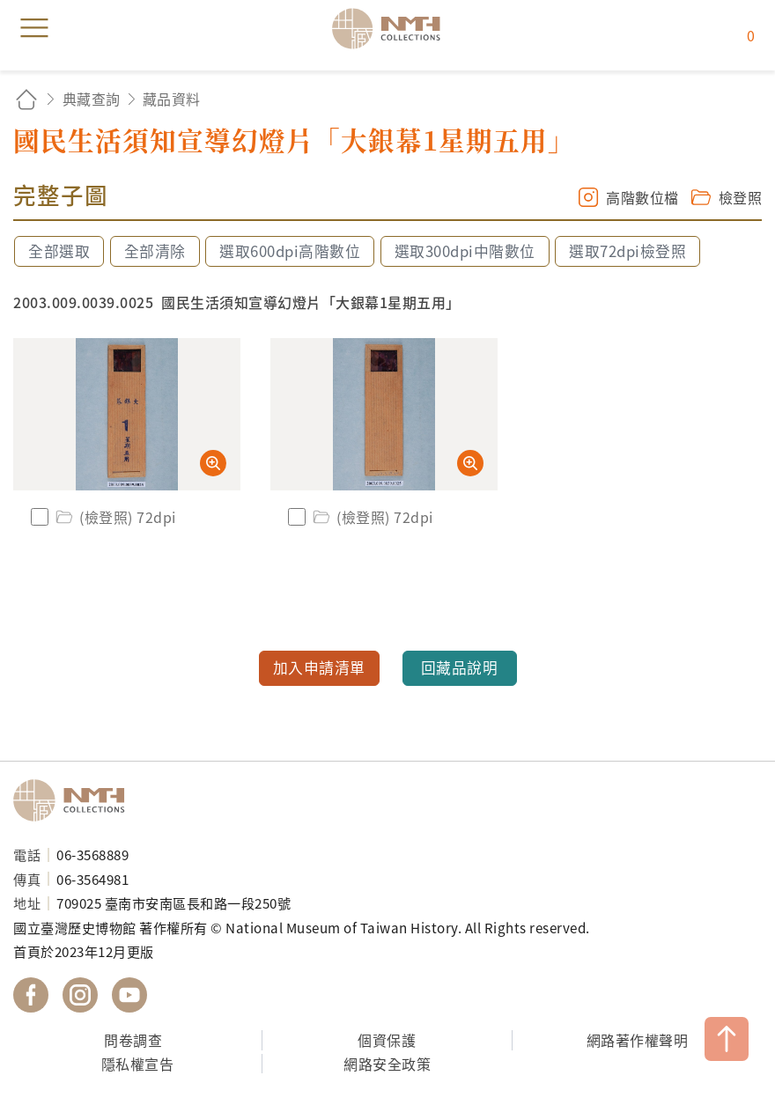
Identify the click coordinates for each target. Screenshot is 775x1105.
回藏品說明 (459, 667)
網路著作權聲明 (638, 1040)
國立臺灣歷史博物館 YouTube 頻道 (129, 995)
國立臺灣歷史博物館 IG (80, 995)
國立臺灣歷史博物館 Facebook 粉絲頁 (30, 995)
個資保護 (387, 1040)
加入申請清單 (319, 667)
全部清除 (155, 251)
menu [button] (34, 28)
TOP (727, 1039)
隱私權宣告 (137, 1063)
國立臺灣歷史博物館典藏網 (392, 28)
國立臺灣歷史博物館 (75, 800)
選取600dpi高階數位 (289, 251)
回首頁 (26, 99)
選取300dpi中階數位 (465, 251)
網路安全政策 (387, 1063)
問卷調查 (133, 1040)
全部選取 (59, 251)
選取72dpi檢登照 (627, 251)
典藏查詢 (92, 98)
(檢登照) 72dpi (114, 516)
